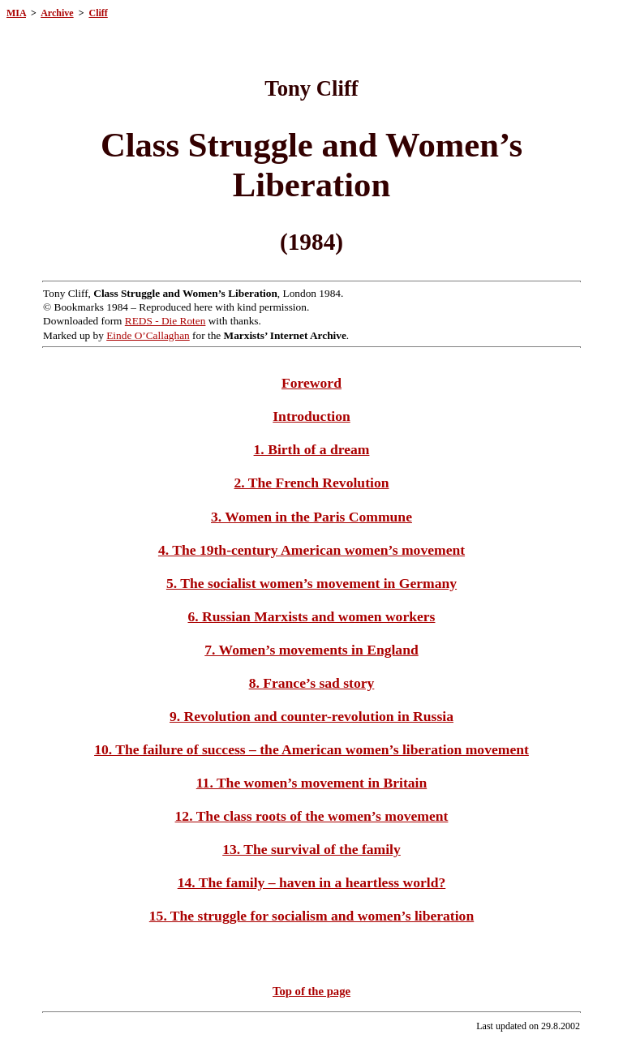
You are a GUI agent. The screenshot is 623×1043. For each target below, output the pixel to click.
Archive (57, 13)
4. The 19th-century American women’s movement (311, 550)
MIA (16, 13)
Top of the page (311, 991)
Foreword (311, 383)
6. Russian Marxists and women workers (312, 616)
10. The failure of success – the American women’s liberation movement (311, 749)
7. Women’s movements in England (311, 650)
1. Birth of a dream (312, 449)
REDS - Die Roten (165, 321)
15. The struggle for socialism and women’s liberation (311, 916)
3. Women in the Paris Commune (311, 517)
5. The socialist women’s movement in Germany (311, 583)
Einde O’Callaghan (148, 335)
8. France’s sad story (312, 683)
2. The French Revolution (311, 482)
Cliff (97, 13)
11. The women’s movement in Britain (311, 783)
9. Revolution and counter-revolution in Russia (311, 716)
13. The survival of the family (311, 849)
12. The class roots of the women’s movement (312, 816)
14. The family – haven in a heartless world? (312, 882)
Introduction (311, 416)
